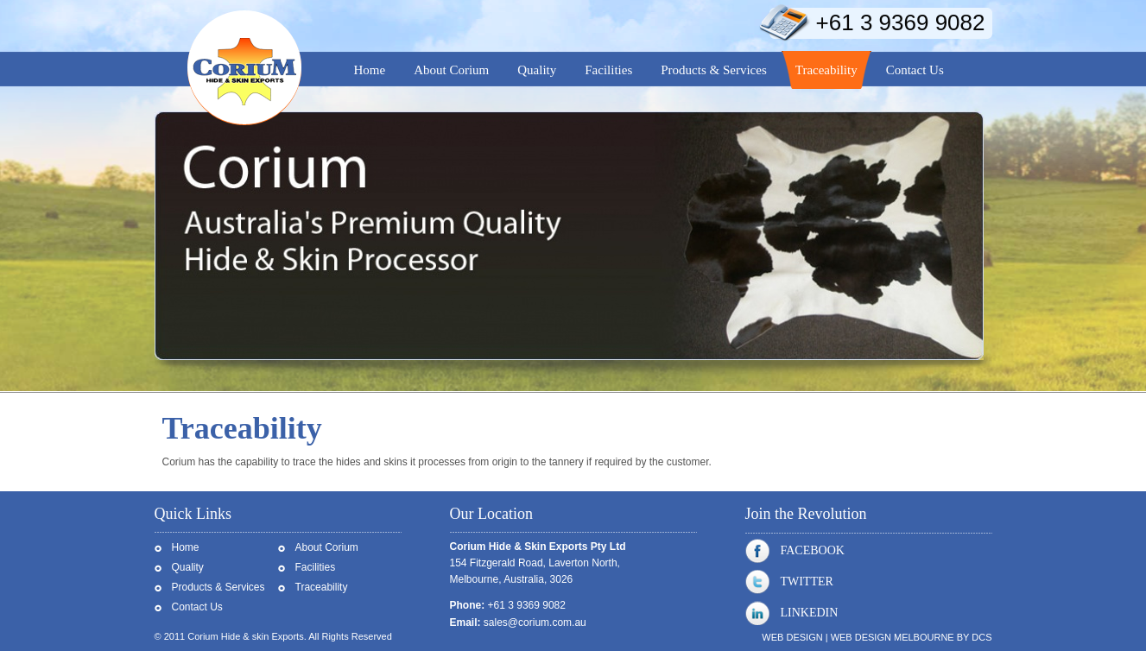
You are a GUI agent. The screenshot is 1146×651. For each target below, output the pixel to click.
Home (185, 547)
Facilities (315, 567)
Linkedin (792, 613)
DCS (981, 637)
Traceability (321, 587)
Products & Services (218, 587)
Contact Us (197, 607)
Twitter (789, 582)
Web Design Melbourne (892, 637)
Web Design (792, 637)
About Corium (326, 547)
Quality (188, 567)
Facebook (795, 551)
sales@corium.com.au (535, 622)
